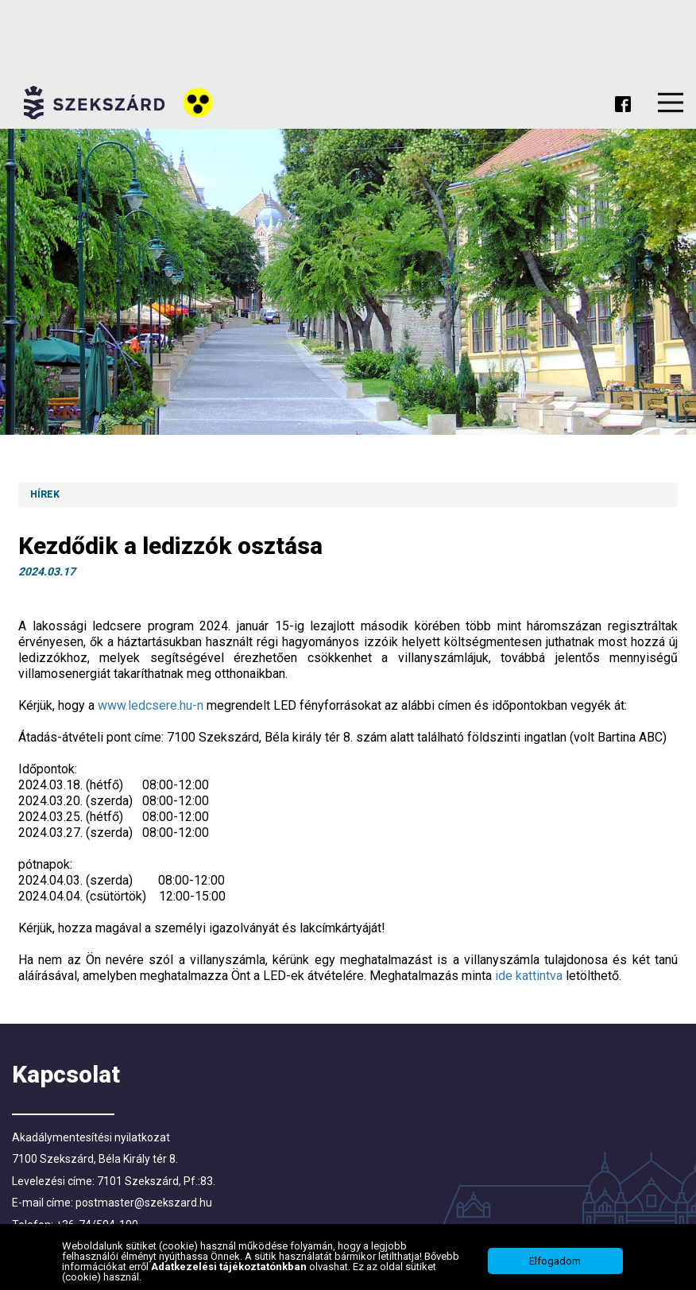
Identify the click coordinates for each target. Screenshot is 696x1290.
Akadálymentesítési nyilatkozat (91, 1137)
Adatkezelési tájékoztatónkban (230, 1267)
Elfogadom (555, 1263)
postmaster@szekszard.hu (143, 1202)
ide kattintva (529, 975)
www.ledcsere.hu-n (150, 705)
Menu (670, 102)
